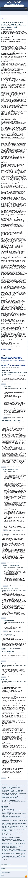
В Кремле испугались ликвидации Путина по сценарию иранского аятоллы (13, 796)
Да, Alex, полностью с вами (10, 469)
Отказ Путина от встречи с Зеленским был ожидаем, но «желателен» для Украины (12, 791)
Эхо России (14, 1)
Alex (7, 474)
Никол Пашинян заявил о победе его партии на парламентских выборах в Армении (13, 786)
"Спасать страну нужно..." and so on (11, 663)
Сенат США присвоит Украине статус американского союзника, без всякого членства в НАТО (14, 818)
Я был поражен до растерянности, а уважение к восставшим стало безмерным (14, 824)
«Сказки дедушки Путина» (8, 788)
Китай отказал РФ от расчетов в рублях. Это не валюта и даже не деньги (13, 844)
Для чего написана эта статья (9, 588)
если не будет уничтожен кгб (11, 565)
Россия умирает (6, 807)
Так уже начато (7, 386)
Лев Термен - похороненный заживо (11, 837)
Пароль (3, 868)
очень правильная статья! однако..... (11, 420)
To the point (4, 679)
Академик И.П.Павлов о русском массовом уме (13, 853)
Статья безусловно (6, 634)
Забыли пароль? (6, 872)
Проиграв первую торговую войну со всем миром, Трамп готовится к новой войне (14, 794)
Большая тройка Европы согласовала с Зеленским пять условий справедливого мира (14, 799)
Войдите (3, 367)
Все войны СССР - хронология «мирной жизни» (13, 855)
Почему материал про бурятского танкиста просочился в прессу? (12, 811)
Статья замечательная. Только (9, 533)
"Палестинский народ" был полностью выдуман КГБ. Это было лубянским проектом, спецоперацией (13, 858)
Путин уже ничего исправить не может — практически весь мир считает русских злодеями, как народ (14, 850)
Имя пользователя (6, 864)
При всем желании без (7, 651)
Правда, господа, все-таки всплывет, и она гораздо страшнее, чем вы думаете (14, 827)
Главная (4, 18)
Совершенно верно (8, 620)
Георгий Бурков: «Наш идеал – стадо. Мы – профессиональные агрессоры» (12, 847)
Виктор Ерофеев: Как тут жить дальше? (12, 839)
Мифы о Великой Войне (8, 809)
